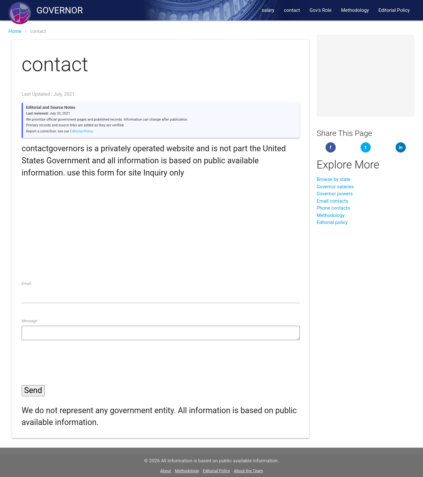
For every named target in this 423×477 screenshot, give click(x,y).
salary (268, 10)
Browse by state (333, 179)
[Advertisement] (161, 223)
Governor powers (335, 194)
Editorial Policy (394, 10)
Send (33, 390)
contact (292, 10)
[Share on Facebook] (331, 147)
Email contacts (332, 201)
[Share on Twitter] (366, 147)
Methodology (355, 10)
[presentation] (70, 364)
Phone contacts (333, 208)
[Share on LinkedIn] (401, 147)
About (165, 470)
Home (15, 31)
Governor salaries (335, 187)
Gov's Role (321, 10)
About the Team (248, 470)
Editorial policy (332, 222)
